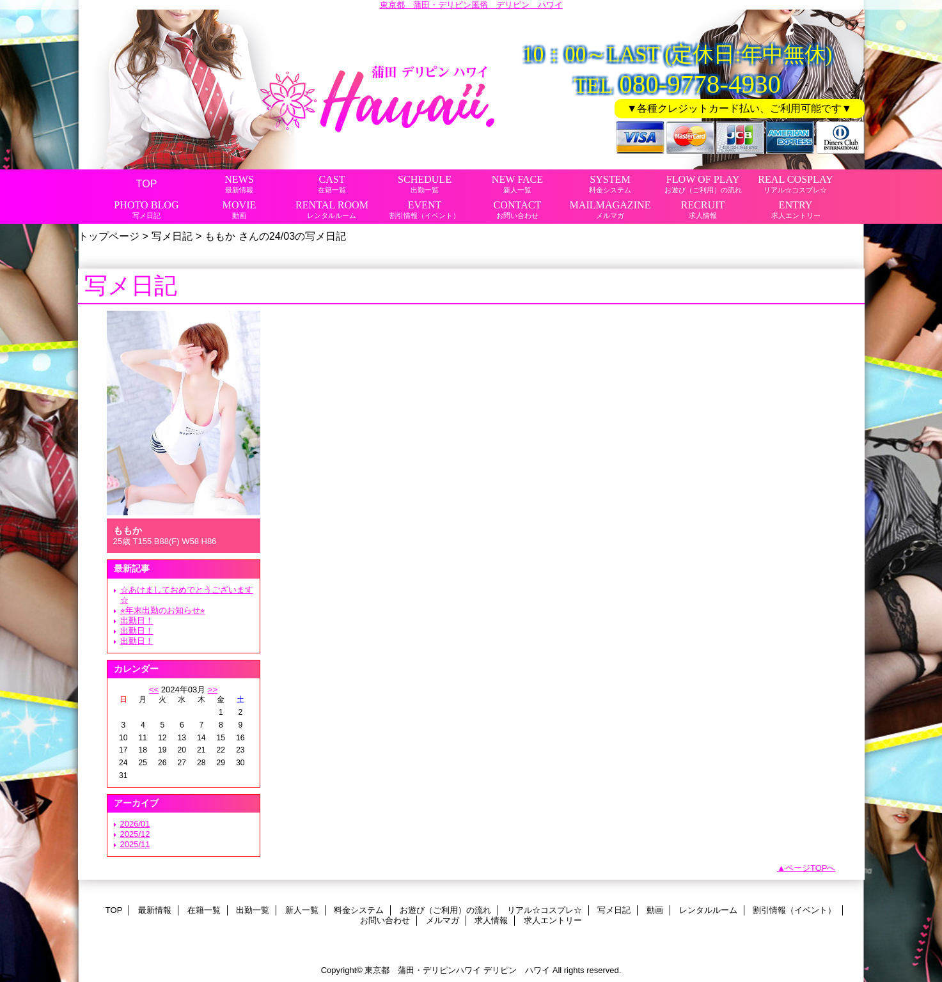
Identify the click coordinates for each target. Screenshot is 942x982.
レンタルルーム (708, 910)
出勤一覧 (252, 910)
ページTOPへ (810, 868)
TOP (146, 183)
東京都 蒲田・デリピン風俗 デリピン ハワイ (471, 5)
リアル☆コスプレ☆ (544, 910)
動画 (655, 910)
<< (154, 689)
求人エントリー (553, 920)
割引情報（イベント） (794, 910)
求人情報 (491, 920)
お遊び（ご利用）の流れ (445, 910)
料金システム (359, 910)
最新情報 (154, 910)
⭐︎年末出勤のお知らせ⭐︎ (162, 610)
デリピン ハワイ (516, 970)
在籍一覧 (204, 910)
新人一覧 (301, 910)
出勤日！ (136, 620)
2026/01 (135, 824)
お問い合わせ (385, 920)
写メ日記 (172, 236)
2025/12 (135, 834)
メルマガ (442, 920)
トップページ (108, 236)
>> (212, 689)
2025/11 (135, 844)
